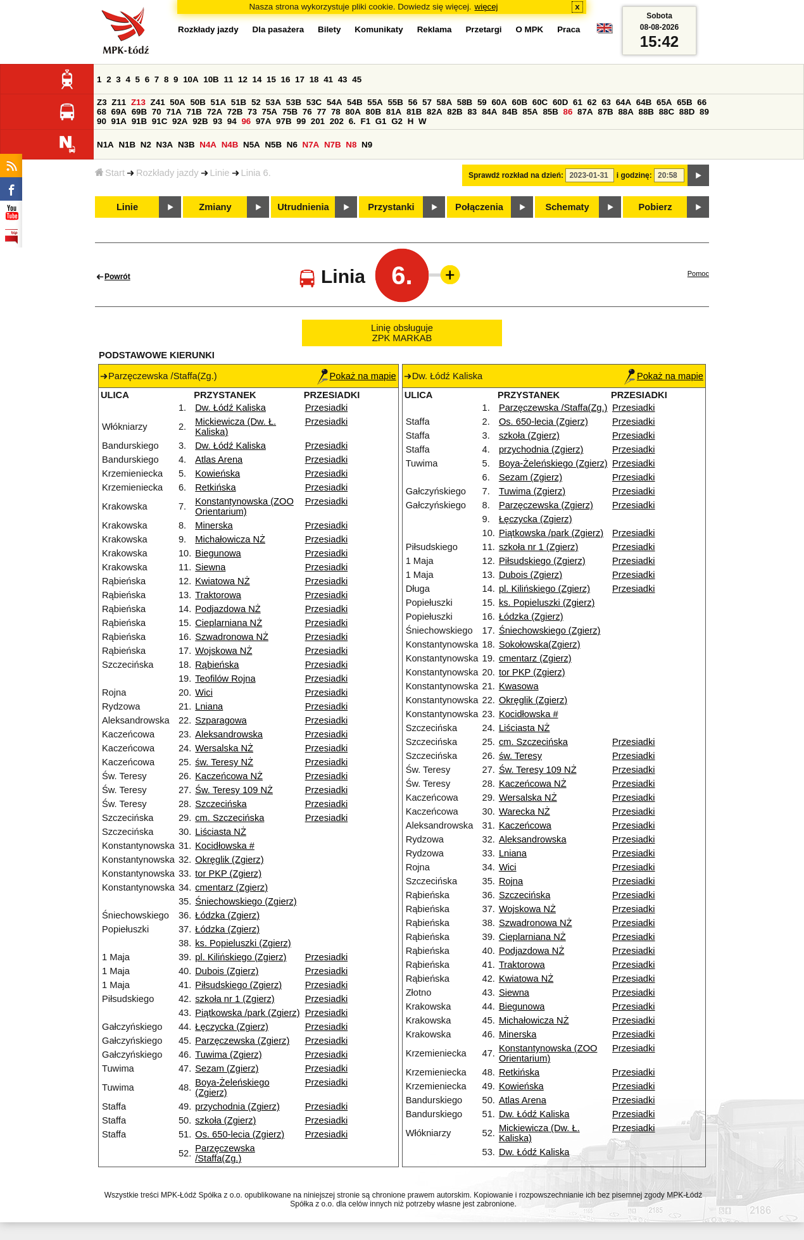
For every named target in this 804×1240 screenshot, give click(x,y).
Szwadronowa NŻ (231, 637)
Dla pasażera (279, 29)
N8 (351, 144)
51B (238, 102)
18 (314, 79)
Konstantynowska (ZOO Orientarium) (244, 506)
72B (234, 111)
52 (256, 102)
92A (179, 121)
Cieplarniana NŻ (228, 623)
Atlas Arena (218, 459)
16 (286, 79)
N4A (208, 144)
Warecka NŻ (524, 811)
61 (577, 102)
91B (139, 121)
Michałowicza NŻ (230, 539)
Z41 (158, 102)
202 (337, 121)
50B (197, 102)
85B (550, 111)
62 (592, 102)
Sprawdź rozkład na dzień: (515, 175)
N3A (164, 144)
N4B (230, 144)
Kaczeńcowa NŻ (229, 776)
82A (434, 111)
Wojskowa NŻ (223, 651)
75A (269, 111)
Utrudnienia (303, 207)
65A (664, 102)
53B (293, 102)
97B (283, 121)
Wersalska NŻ (224, 748)
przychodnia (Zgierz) (237, 1106)
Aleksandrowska (229, 734)
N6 (292, 144)
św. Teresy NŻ (224, 762)
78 (336, 111)
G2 (397, 121)
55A (374, 102)
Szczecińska (220, 804)
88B (646, 111)
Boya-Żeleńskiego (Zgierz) (553, 463)
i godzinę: (634, 175)
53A (272, 102)
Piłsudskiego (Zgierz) (238, 985)
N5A (251, 144)
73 (252, 111)
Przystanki (391, 207)
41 (328, 79)
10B (210, 79)
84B (509, 111)
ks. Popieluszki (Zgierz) (243, 943)
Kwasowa (519, 686)
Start (110, 173)
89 (704, 111)
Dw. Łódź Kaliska (230, 408)
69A (119, 111)
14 (257, 79)
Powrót (117, 276)
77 (321, 111)
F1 (365, 121)
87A (585, 111)
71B (194, 111)
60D (560, 102)
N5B (273, 144)
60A (498, 102)
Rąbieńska (217, 665)
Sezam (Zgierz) (226, 1068)
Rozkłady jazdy (167, 173)
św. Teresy (520, 756)
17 (300, 79)
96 (246, 121)
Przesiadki (326, 408)
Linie (220, 173)
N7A (311, 144)
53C (314, 102)
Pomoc (698, 273)
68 (101, 111)
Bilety (329, 29)
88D (686, 111)
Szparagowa (220, 720)
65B (684, 102)
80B (373, 111)
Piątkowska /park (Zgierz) (247, 1013)
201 (318, 121)
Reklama (434, 29)
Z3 (102, 102)
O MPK (530, 29)
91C (159, 121)
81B (414, 111)
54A (334, 102)
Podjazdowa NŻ (227, 609)
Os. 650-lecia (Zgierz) (239, 1134)
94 (232, 121)
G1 (381, 121)
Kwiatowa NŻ (222, 581)
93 (217, 121)
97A (263, 121)
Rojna (511, 881)
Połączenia (479, 207)
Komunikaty (379, 29)
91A (119, 121)
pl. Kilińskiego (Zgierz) (240, 957)
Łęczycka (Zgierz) (231, 1027)
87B (605, 111)
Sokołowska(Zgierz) (540, 644)
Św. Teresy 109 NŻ (234, 790)
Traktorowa (218, 595)
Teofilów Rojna (225, 678)
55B (395, 102)
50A (177, 102)
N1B (126, 144)
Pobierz (655, 207)
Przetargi (483, 29)
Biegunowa (218, 553)
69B (139, 111)
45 (356, 79)
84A (489, 111)
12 (243, 79)
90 (101, 121)
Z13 (138, 102)
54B (354, 102)
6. (352, 121)
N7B (332, 144)
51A (218, 102)
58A (444, 102)
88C (666, 111)
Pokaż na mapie (356, 376)
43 (343, 79)
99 (301, 121)
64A (623, 102)
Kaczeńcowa (525, 825)
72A (214, 111)
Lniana (209, 706)
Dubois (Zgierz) (226, 971)
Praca (568, 29)
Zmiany (215, 207)
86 (568, 111)
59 (482, 102)
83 (472, 111)
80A (352, 111)
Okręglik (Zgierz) (229, 860)
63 (606, 102)
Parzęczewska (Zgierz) (242, 1041)
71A (173, 111)
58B (464, 102)
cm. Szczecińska (229, 818)
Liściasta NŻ (220, 832)
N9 (366, 144)
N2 (146, 144)
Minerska (213, 525)
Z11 (118, 102)
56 (413, 102)
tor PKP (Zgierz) (228, 873)
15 (271, 79)
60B (519, 102)
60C (540, 102)
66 (702, 102)
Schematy (567, 207)
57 (427, 102)
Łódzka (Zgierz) (227, 915)
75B (290, 111)
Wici (204, 692)
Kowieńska (217, 473)
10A (190, 79)
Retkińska (215, 487)
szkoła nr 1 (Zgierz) (234, 999)
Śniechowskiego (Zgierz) (245, 901)
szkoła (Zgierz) (225, 1120)
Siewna (210, 567)
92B (200, 121)
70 (156, 111)
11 (228, 79)
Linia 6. (256, 173)
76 (307, 111)
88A (625, 111)
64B (643, 102)
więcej (486, 6)
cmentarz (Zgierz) (231, 887)
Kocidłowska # (224, 846)
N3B (186, 144)
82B (454, 111)
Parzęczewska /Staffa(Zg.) (225, 1153)
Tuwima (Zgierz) (228, 1054)
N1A (105, 144)
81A (393, 111)
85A (529, 111)
